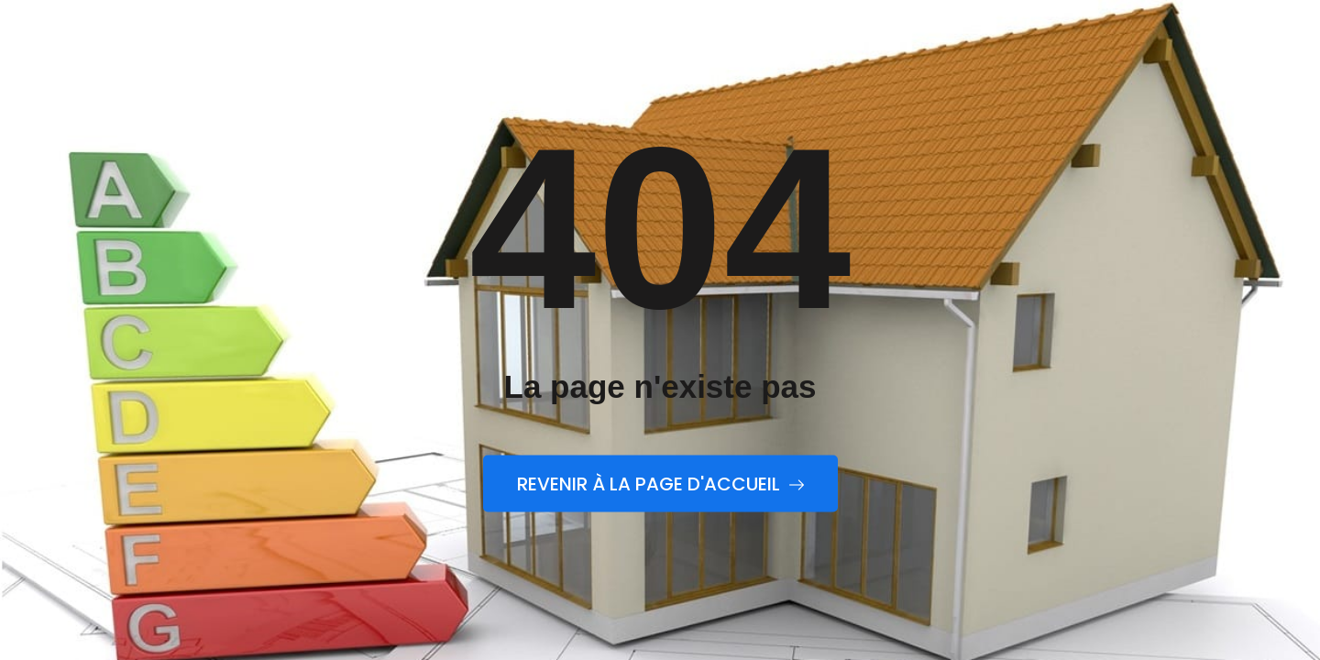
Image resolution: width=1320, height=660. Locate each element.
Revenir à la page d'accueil (660, 484)
